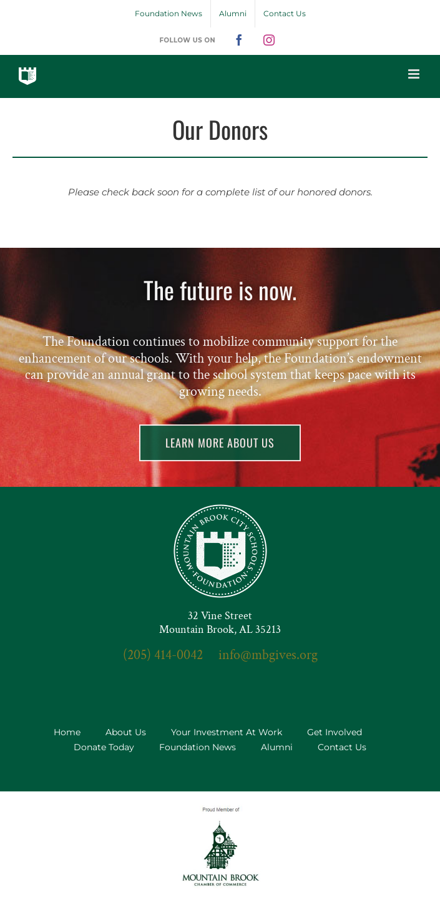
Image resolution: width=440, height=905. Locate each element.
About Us (125, 732)
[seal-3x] (220, 509)
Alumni (277, 747)
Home (67, 732)
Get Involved (334, 732)
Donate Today (104, 747)
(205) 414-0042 (163, 655)
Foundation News (197, 747)
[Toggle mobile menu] (414, 74)
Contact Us (342, 747)
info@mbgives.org (268, 655)
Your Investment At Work (226, 732)
